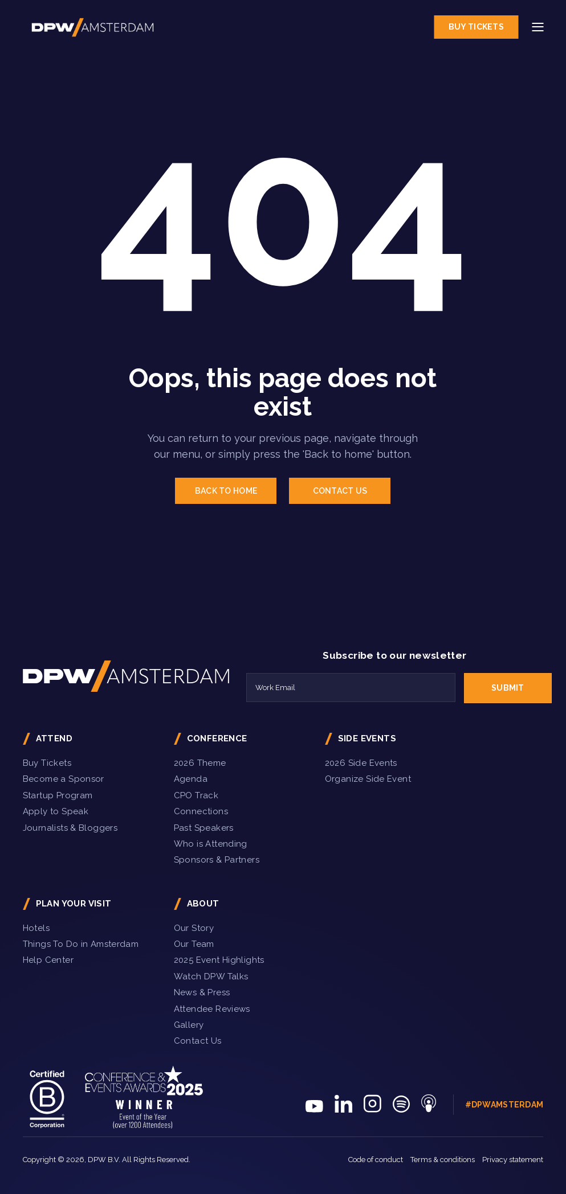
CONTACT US (340, 490)
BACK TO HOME (226, 490)
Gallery (189, 1025)
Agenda (190, 779)
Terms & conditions (442, 1159)
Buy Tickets (476, 26)
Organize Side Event (368, 779)
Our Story (194, 928)
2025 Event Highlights (219, 960)
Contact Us (198, 1041)
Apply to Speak (55, 811)
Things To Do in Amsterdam (81, 944)
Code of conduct (375, 1159)
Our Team (194, 944)
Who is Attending (210, 844)
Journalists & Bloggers (70, 828)
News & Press (202, 992)
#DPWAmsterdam (504, 1104)
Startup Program (58, 795)
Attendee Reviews (212, 1009)
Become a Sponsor (63, 779)
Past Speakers (204, 828)
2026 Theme (200, 763)
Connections (201, 811)
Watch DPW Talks (211, 976)
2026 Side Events (361, 763)
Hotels (36, 928)
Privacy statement (512, 1159)
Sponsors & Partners (216, 860)
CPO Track (196, 795)
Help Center (48, 960)
